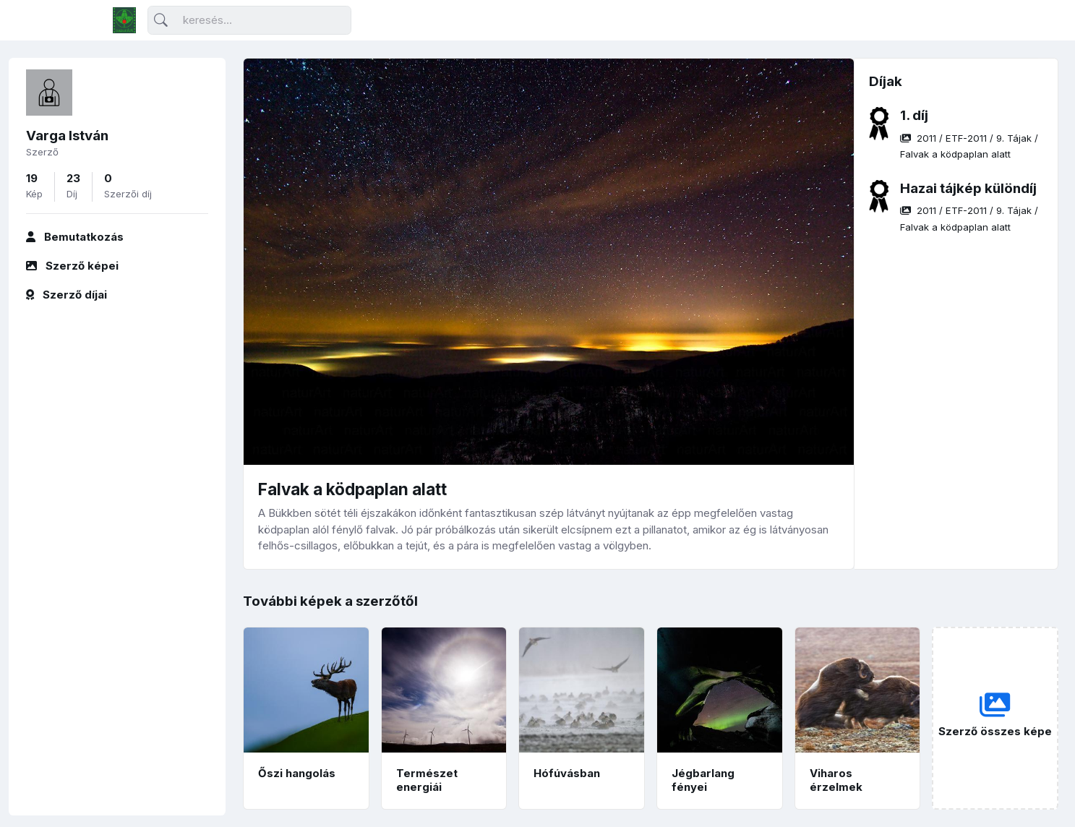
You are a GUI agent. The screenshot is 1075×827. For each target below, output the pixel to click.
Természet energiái (427, 780)
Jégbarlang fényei (703, 780)
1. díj (914, 115)
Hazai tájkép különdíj (968, 188)
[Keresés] (249, 20)
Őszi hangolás (296, 773)
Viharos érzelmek (836, 780)
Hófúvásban (567, 773)
